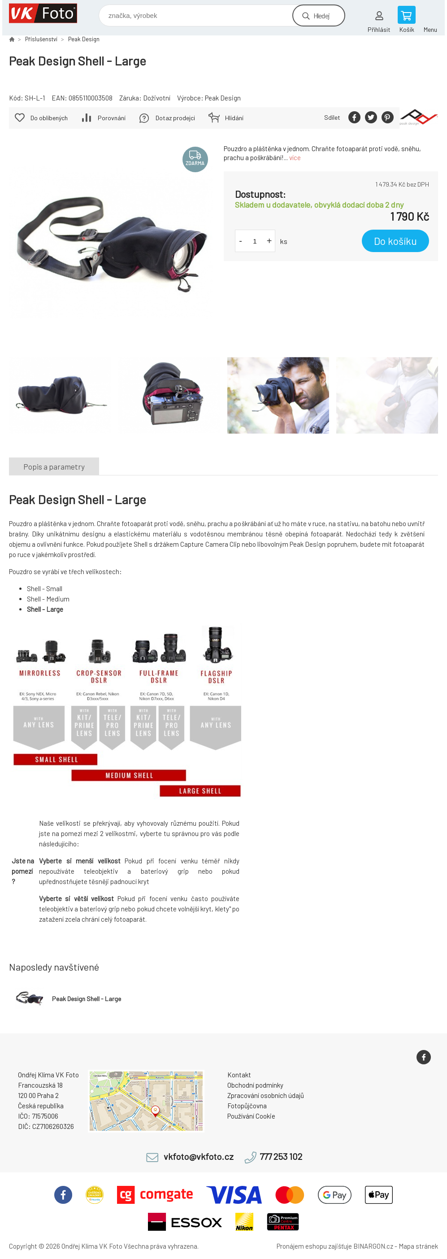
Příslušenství (41, 39)
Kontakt (239, 1075)
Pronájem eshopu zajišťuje (314, 1246)
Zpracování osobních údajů (265, 1095)
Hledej (321, 15)
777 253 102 (281, 1156)
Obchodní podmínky (255, 1085)
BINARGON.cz (373, 1246)
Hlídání (234, 118)
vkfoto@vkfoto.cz (199, 1156)
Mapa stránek (418, 1246)
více (295, 157)
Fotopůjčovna (247, 1106)
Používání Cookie (251, 1116)
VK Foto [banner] (48, 13)
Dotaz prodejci (175, 118)
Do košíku (395, 241)
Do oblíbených (49, 118)
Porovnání (112, 118)
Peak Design (84, 39)
